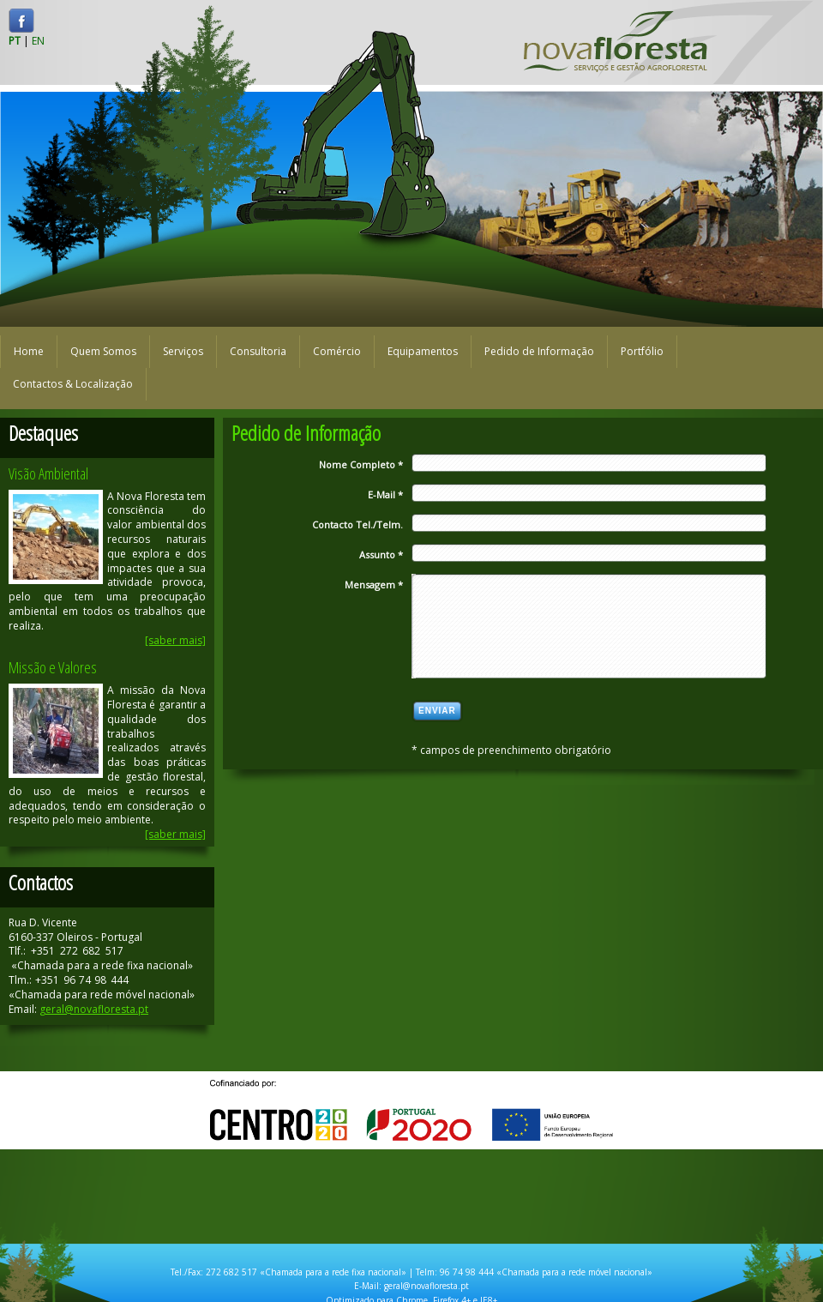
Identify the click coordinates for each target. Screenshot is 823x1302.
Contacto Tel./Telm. (357, 524)
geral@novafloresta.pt (93, 1009)
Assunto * (381, 554)
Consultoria (258, 351)
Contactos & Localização (73, 384)
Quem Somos (103, 351)
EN (38, 40)
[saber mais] (175, 640)
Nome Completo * (361, 464)
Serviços (183, 351)
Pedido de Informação (539, 351)
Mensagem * (374, 584)
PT (15, 40)
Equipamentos (422, 351)
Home (29, 351)
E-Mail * (385, 494)
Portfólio (642, 351)
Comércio (337, 351)
